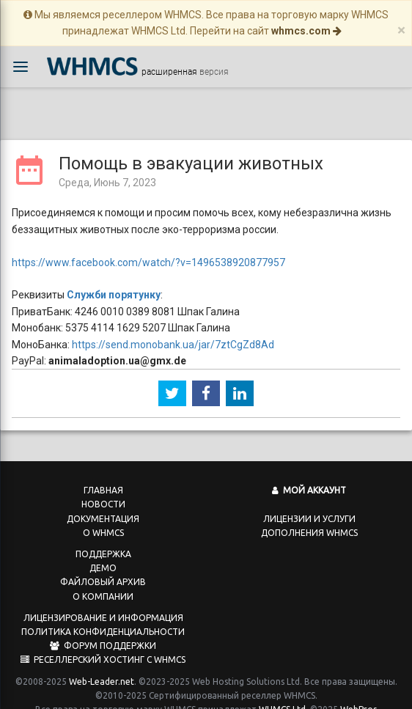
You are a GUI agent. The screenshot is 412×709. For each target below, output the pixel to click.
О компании (103, 581)
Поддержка (103, 538)
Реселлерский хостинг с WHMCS (103, 644)
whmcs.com (306, 31)
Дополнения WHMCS (309, 517)
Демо (103, 552)
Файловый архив (103, 566)
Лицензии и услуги (309, 503)
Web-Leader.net (101, 666)
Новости (103, 488)
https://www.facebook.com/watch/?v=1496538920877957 (148, 247)
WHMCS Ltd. (283, 694)
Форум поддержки (103, 630)
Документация (103, 503)
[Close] (401, 30)
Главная (103, 475)
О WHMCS (103, 517)
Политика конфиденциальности (103, 616)
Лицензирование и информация (103, 602)
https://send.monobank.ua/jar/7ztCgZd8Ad (173, 329)
